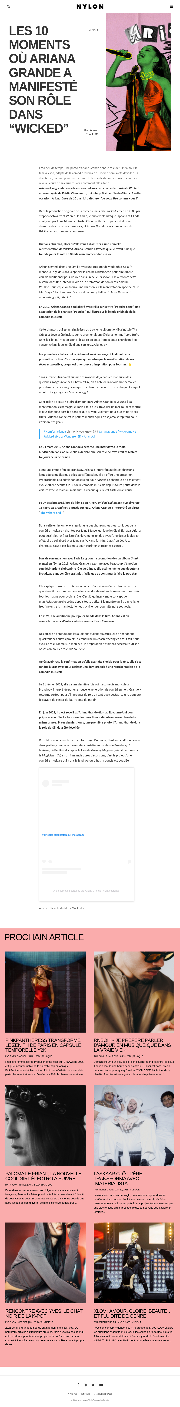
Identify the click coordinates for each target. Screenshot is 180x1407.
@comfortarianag (55, 431)
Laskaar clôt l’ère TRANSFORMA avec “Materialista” (118, 1178)
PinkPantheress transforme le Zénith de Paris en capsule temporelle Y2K (43, 1045)
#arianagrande (108, 431)
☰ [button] (171, 6)
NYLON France (18, 1185)
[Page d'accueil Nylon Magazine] (90, 6)
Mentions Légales (103, 1394)
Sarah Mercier (19, 1322)
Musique (47, 1056)
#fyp (57, 436)
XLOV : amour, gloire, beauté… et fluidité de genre (133, 1313)
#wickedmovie (127, 431)
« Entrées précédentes (12, 1353)
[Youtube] (101, 1385)
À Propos (72, 1394)
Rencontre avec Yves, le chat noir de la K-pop (43, 1313)
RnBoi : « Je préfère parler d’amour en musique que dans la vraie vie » (132, 1045)
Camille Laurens (108, 1056)
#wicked (49, 436)
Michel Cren (105, 1190)
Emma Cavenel (18, 1056)
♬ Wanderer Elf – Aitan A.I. (78, 436)
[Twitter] (93, 1385)
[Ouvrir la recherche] (8, 6)
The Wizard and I (51, 513)
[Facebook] (78, 1385)
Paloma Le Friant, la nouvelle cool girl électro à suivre (43, 1176)
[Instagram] (85, 1385)
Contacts (85, 1394)
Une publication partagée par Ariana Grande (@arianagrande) (86, 890)
